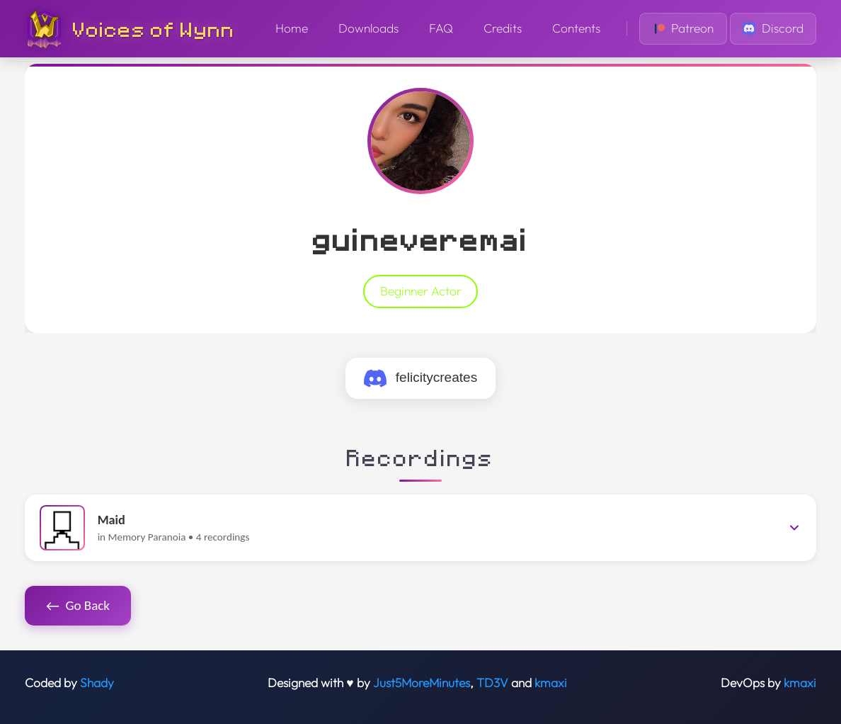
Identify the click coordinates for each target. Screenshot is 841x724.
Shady (97, 683)
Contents (576, 28)
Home (291, 28)
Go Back (78, 605)
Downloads (368, 28)
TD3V (492, 683)
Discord (773, 28)
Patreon (683, 28)
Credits (503, 28)
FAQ (441, 28)
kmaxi (550, 683)
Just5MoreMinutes (421, 683)
